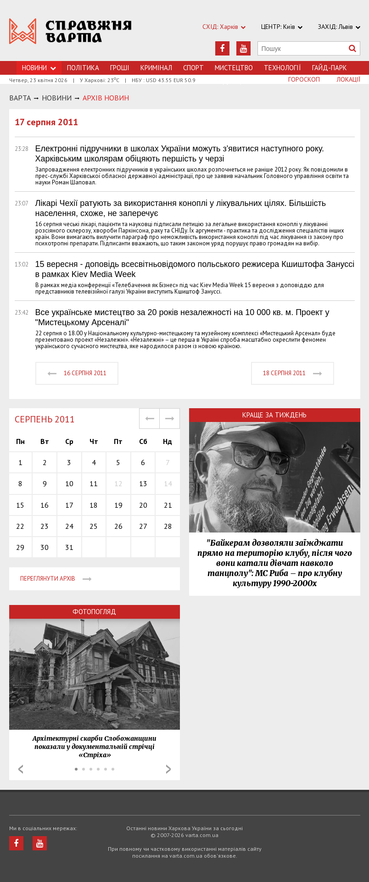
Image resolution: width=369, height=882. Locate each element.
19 (118, 505)
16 (44, 505)
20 (143, 505)
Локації (348, 79)
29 (20, 547)
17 (69, 505)
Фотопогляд (94, 611)
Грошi (119, 67)
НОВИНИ (57, 97)
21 (168, 505)
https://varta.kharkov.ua (70, 35)
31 (69, 547)
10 (69, 483)
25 (93, 526)
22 (20, 526)
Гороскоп (304, 79)
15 (20, 505)
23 (44, 526)
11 (93, 483)
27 (143, 526)
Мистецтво (234, 67)
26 (118, 526)
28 (168, 526)
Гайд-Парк (329, 67)
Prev (20, 769)
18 (93, 505)
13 (143, 483)
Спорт (193, 67)
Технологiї (282, 67)
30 (44, 547)
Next (168, 769)
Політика (83, 67)
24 (69, 526)
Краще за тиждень (274, 414)
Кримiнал (156, 67)
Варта (20, 97)
